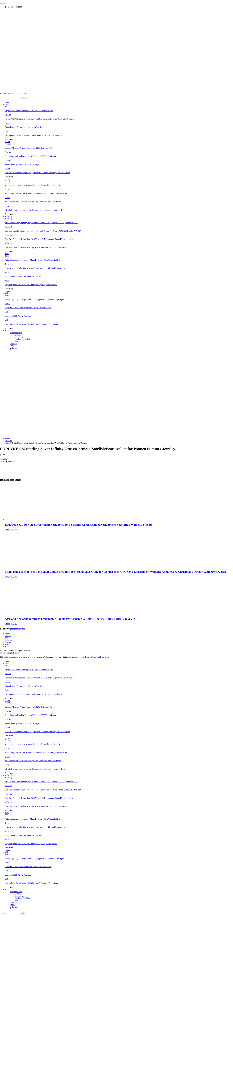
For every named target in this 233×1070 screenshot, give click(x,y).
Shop (7, 330)
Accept (97, 657)
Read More (104, 657)
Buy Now (4, 459)
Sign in (3, 3)
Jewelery (13, 344)
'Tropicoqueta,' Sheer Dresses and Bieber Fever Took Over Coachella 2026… (35, 135)
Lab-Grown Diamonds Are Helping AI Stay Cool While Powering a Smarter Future (37, 173)
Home (7, 102)
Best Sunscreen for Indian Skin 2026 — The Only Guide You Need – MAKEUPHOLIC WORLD (43, 231)
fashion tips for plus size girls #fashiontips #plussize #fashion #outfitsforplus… (36, 299)
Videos (7, 293)
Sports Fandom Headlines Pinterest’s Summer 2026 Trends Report (30, 156)
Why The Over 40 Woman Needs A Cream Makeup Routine (28, 308)
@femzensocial (17, 628)
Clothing (18, 335)
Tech (7, 254)
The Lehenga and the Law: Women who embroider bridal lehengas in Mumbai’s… (37, 193)
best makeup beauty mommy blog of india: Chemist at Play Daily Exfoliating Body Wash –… (41, 223)
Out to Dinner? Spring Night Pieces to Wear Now (24, 127)
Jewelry (8, 142)
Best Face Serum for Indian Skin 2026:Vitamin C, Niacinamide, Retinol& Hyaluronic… (39, 239)
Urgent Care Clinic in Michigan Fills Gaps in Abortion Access (29, 111)
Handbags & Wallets (23, 339)
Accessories (19, 337)
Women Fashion (16, 333)
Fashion (8, 104)
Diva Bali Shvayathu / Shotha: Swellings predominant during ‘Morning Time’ (35, 210)
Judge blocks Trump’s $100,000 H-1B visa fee (23, 276)
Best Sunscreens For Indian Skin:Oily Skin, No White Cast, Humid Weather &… (36, 247)
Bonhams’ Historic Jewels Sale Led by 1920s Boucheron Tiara (29, 148)
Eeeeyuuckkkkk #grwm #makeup (18, 316)
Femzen (8, 291)
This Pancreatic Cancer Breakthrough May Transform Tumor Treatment (33, 202)
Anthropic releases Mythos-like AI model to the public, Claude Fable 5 (32, 260)
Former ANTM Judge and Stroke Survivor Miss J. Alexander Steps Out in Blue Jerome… (40, 119)
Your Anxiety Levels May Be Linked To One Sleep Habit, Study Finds (32, 185)
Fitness (7, 179)
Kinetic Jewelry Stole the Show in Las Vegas (22, 164)
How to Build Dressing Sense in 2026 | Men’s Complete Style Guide (31, 324)
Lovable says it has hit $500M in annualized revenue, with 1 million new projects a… (38, 268)
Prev (7, 139)
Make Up (8, 216)
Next (11, 139)
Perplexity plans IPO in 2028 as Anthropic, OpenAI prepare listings (31, 285)
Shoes (17, 341)
